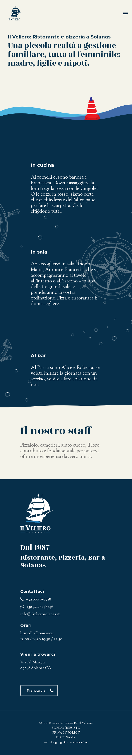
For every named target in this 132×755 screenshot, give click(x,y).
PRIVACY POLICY (66, 733)
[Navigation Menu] (125, 13)
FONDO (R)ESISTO (66, 728)
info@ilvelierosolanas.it (40, 614)
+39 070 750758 (35, 599)
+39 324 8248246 (36, 607)
